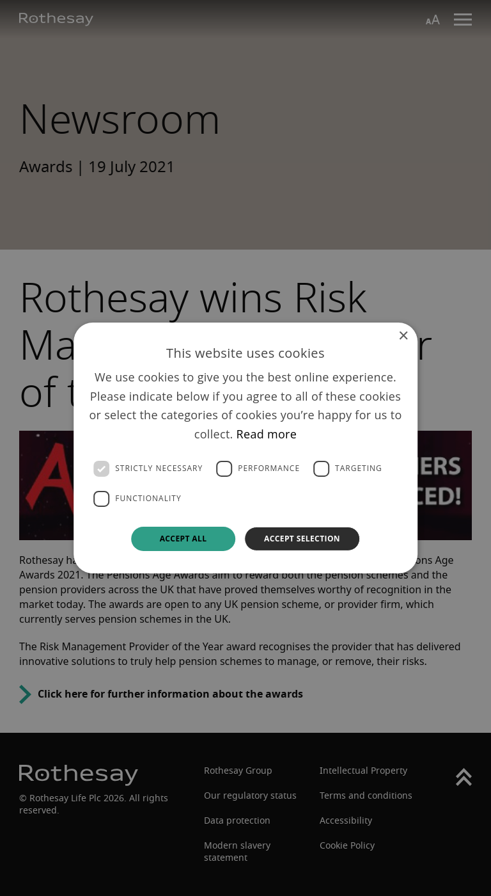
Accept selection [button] (302, 538)
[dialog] (245, 448)
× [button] (403, 336)
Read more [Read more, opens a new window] (267, 434)
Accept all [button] (183, 538)
